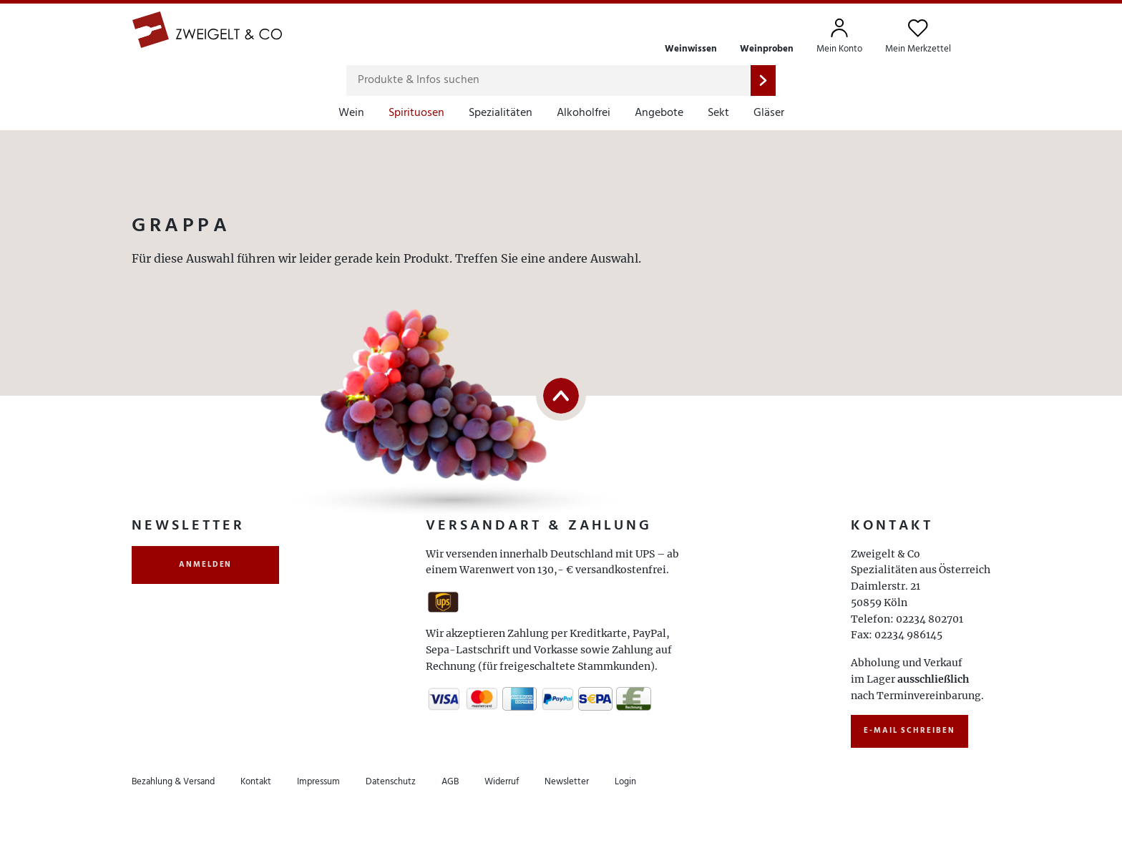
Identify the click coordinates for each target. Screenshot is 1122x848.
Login (625, 781)
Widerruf (501, 781)
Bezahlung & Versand (173, 781)
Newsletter (567, 781)
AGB (450, 781)
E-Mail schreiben (909, 730)
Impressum (318, 781)
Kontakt (255, 781)
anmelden (205, 564)
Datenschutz (391, 781)
